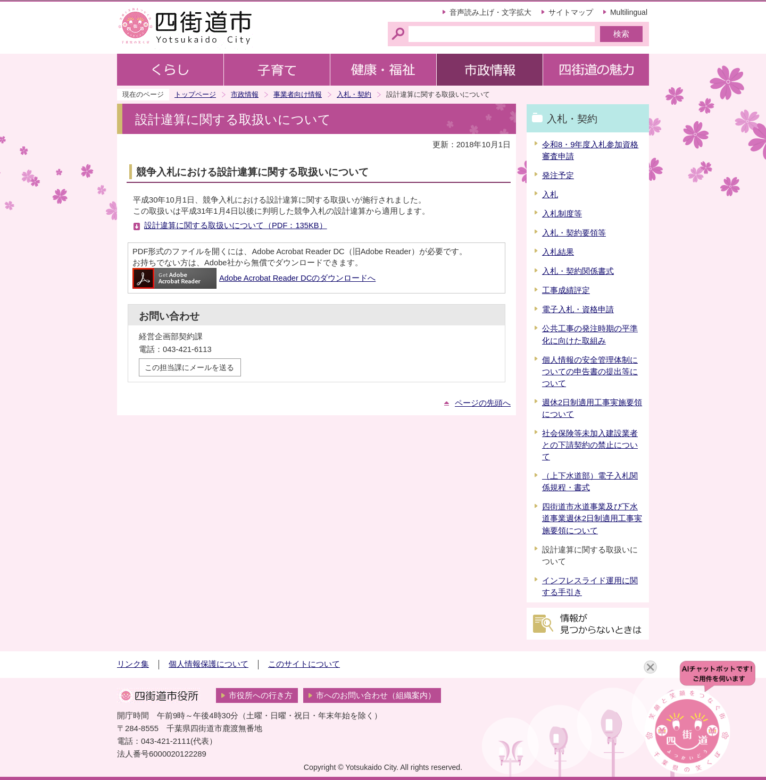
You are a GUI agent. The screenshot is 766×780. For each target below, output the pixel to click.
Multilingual (628, 12)
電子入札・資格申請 (578, 309)
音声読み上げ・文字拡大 (490, 12)
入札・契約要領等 (574, 233)
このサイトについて (304, 664)
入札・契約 (354, 94)
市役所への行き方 (261, 695)
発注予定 (558, 175)
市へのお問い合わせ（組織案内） (376, 695)
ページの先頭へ (483, 403)
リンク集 (133, 664)
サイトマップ (570, 12)
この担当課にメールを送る (189, 367)
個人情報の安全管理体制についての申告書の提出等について (590, 372)
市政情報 (245, 94)
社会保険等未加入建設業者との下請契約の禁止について (590, 445)
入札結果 (558, 252)
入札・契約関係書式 (578, 271)
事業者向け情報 (297, 94)
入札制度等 (562, 213)
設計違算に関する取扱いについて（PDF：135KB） (235, 225)
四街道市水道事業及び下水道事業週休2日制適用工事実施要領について (592, 518)
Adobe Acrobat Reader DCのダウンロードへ (254, 278)
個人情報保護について (208, 664)
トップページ (195, 94)
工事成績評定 (566, 290)
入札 (550, 194)
